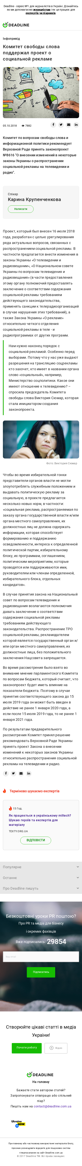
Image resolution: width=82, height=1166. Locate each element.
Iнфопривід (11, 38)
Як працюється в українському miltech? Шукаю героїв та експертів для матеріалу (40, 820)
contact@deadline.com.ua (52, 1106)
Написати (20, 209)
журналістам (41, 9)
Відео (56, 1048)
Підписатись (41, 972)
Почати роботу (27, 1047)
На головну (41, 1082)
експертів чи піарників (41, 13)
